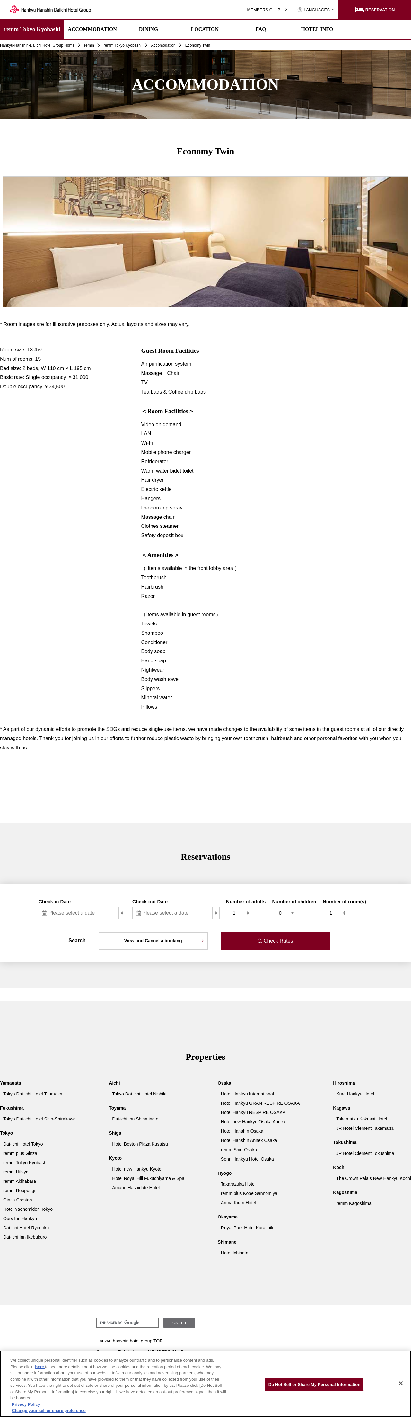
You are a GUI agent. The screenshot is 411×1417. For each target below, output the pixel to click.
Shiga (115, 1133)
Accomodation (163, 45)
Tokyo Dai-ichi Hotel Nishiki (139, 1093)
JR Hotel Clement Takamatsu (365, 1128)
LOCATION (205, 29)
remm (89, 45)
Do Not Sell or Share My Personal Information (314, 1384)
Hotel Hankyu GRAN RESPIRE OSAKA (260, 1103)
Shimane (227, 1241)
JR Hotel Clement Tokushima (365, 1153)
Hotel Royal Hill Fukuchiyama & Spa (148, 1178)
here (40, 1366)
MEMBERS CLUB (263, 9)
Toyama (117, 1108)
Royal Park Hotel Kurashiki (248, 1227)
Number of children (294, 901)
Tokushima (344, 1142)
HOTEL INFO (317, 29)
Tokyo (6, 1133)
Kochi (339, 1167)
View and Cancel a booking (153, 940)
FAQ (261, 29)
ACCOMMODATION (92, 29)
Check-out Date (150, 901)
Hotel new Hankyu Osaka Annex (253, 1121)
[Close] (401, 1383)
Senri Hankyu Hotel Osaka (247, 1159)
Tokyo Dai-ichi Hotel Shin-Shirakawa (39, 1118)
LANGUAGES (313, 9)
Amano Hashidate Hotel (136, 1187)
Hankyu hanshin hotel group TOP (129, 1341)
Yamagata (10, 1082)
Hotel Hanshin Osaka (242, 1131)
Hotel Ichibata (235, 1252)
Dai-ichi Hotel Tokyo (23, 1144)
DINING (148, 29)
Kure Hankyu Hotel (355, 1093)
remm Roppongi (19, 1190)
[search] (127, 1323)
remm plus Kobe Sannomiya (249, 1193)
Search (76, 940)
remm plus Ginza (20, 1153)
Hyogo (225, 1173)
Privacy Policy (26, 1404)
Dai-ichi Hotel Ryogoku (26, 1227)
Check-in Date (55, 901)
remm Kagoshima (354, 1203)
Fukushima (12, 1108)
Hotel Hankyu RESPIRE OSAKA (253, 1112)
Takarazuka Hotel (238, 1184)
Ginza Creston (17, 1199)
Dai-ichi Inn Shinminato (135, 1118)
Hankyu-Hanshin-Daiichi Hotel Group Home (37, 45)
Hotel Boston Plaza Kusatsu (140, 1144)
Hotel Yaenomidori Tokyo (28, 1209)
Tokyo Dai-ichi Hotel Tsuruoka (32, 1093)
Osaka (224, 1082)
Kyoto (115, 1158)
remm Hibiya (16, 1171)
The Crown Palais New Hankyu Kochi (373, 1178)
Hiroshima (344, 1082)
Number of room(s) (344, 901)
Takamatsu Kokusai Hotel (361, 1118)
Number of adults (246, 901)
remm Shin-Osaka (239, 1149)
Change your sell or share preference (49, 1410)
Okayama (228, 1216)
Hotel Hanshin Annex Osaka (249, 1140)
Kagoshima (345, 1192)
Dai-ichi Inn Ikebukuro (25, 1237)
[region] (205, 1384)
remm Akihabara (19, 1181)
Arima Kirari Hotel (238, 1202)
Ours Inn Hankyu (20, 1218)
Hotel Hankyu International (247, 1093)
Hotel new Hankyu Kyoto (136, 1169)
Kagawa (341, 1108)
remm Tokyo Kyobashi (32, 29)
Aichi (114, 1082)
